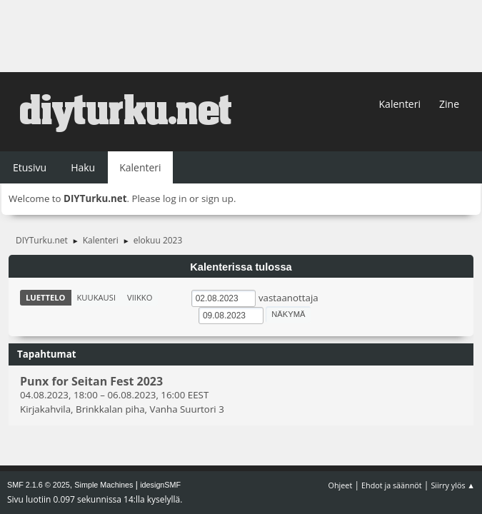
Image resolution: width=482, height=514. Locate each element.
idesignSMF (160, 484)
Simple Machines (103, 484)
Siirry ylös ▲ (453, 485)
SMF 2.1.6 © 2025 (38, 484)
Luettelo (46, 297)
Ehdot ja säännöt (391, 485)
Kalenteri (400, 104)
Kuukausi (96, 297)
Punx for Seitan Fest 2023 (91, 381)
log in (175, 198)
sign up (217, 198)
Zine (449, 104)
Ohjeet (340, 485)
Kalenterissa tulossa (241, 267)
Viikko (139, 297)
